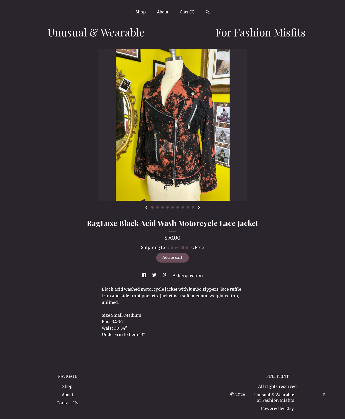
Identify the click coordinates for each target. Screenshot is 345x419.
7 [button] (182, 207)
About (163, 11)
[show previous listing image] (146, 208)
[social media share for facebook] (144, 275)
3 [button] (162, 207)
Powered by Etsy (277, 408)
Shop (140, 11)
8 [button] (188, 207)
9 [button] (193, 207)
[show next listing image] (199, 208)
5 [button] (172, 207)
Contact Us (67, 402)
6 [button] (177, 207)
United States (179, 247)
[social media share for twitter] (154, 275)
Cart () (187, 11)
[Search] (208, 12)
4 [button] (167, 207)
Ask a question (188, 275)
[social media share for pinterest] (165, 275)
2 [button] (157, 207)
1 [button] (152, 207)
